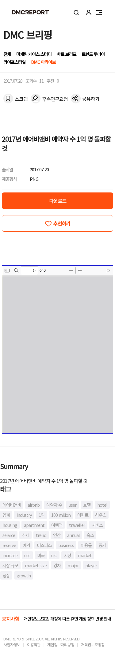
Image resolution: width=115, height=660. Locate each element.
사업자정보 (11, 644)
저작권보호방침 (93, 644)
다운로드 (57, 200)
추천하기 (61, 223)
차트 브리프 (66, 54)
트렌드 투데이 (93, 54)
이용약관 (33, 644)
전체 (7, 54)
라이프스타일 (14, 62)
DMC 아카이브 (43, 62)
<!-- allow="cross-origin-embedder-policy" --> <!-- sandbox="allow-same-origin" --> (57, 349)
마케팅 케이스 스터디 (33, 54)
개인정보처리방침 (60, 644)
